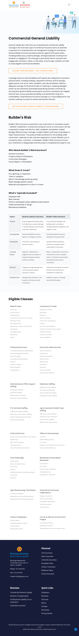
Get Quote (45, 610)
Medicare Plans (47, 570)
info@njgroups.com (21, 576)
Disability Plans (47, 563)
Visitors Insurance (48, 567)
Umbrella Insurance (49, 560)
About (43, 603)
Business (44, 596)
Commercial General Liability (21, 592)
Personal (44, 599)
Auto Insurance (47, 556)
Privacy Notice (46, 613)
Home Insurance (47, 574)
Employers (45, 592)
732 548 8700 (20, 569)
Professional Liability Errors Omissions (21, 600)
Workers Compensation (19, 596)
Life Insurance (46, 553)
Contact (44, 606)
